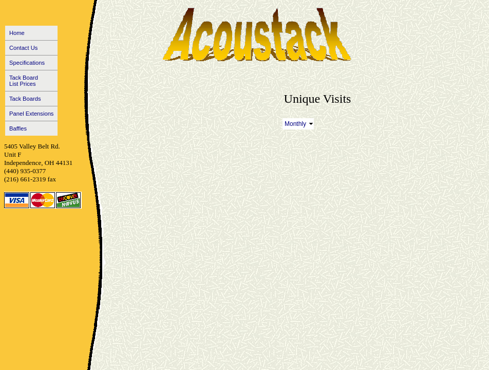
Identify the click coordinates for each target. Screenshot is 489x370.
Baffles (18, 128)
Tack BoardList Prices (23, 81)
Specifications (27, 63)
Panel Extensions (31, 113)
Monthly (295, 123)
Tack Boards (25, 99)
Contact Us (23, 48)
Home (17, 33)
